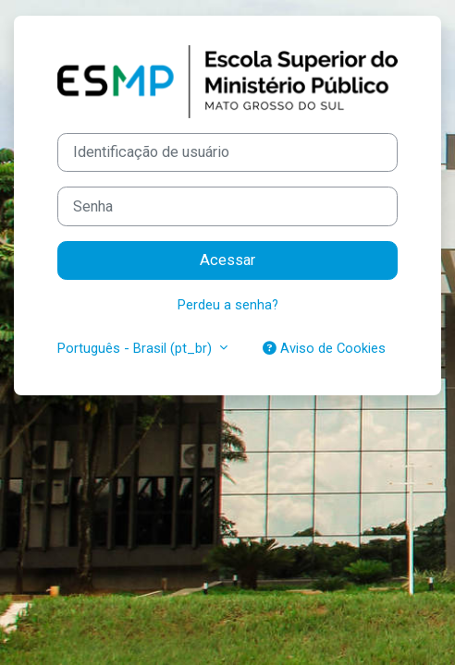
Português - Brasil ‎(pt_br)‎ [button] (136, 348)
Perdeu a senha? (228, 304)
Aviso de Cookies (324, 348)
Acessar (227, 260)
